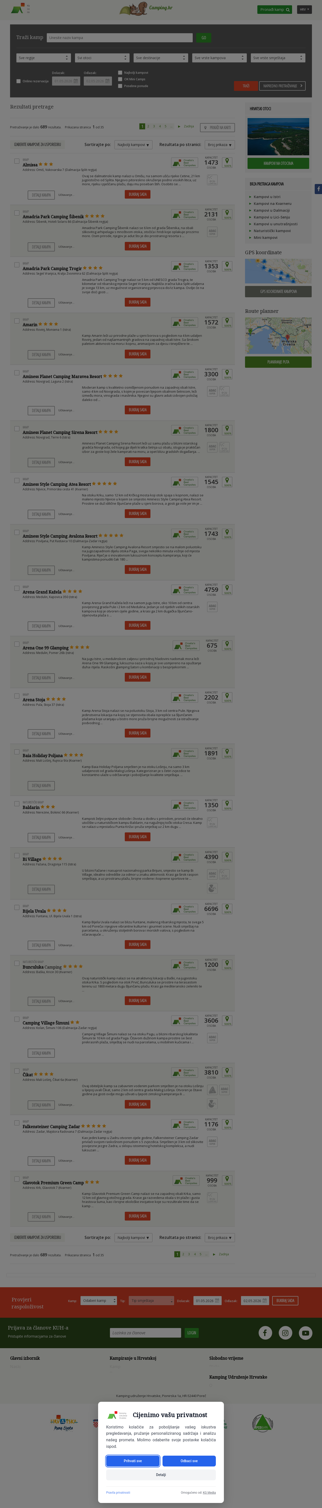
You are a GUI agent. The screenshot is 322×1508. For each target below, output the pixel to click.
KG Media (209, 1492)
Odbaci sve (189, 1461)
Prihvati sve (133, 1461)
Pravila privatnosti (118, 1492)
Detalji (161, 1475)
